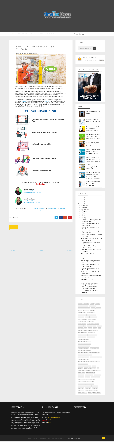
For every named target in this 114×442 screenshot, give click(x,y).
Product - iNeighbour (92, 335)
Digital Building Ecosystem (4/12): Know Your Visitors (90, 229)
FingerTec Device (81, 313)
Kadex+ (95, 329)
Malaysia (80, 331)
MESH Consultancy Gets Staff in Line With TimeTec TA (91, 277)
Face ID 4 (93, 309)
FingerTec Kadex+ (91, 315)
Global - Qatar (91, 322)
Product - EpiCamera (93, 331)
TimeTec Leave (81, 380)
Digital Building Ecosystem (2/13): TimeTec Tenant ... (90, 270)
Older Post (70, 251)
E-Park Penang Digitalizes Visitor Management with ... (89, 292)
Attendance (86, 304)
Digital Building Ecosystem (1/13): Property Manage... (90, 266)
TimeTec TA (47, 102)
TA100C (23, 102)
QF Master (80, 369)
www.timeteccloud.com (38, 210)
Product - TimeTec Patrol (83, 360)
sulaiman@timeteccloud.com (32, 193)
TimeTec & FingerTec (96, 371)
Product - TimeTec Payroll (83, 362)
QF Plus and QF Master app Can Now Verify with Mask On (91, 221)
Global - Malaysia (82, 322)
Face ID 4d (99, 309)
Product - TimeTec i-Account (84, 351)
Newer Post (12, 251)
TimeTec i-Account (95, 378)
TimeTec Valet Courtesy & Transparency (88, 255)
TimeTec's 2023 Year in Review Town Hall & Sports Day (92, 145)
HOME (11, 34)
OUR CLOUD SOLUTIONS (36, 34)
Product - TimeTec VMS (83, 364)
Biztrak (92, 304)
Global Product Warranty (93, 324)
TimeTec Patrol (90, 382)
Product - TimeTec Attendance (84, 344)
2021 (81, 204)
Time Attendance (81, 371)
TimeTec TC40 (80, 391)
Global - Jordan (91, 320)
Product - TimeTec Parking (95, 358)
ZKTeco (89, 393)
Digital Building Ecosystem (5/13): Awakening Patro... (90, 232)
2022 (81, 202)
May (82, 219)
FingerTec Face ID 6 (82, 315)
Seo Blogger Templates (73, 439)
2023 (81, 200)
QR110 (90, 369)
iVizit (86, 329)
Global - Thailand (82, 324)
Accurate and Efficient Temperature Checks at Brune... (90, 247)
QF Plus (85, 369)
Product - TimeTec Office (83, 358)
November (84, 208)
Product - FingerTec (82, 333)
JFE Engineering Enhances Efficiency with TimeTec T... (90, 244)
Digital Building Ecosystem (84, 309)
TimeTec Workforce (82, 393)
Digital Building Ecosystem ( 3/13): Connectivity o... (90, 225)
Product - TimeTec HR (94, 349)
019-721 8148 (28, 201)
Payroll (85, 331)
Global (86, 318)
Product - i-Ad (91, 333)
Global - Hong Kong (82, 320)
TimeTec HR (87, 378)
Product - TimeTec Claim (83, 349)
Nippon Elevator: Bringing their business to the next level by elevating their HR (93, 160)
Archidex (80, 304)
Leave (99, 329)
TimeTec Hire (80, 378)
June (82, 217)
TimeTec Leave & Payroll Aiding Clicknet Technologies (93, 184)
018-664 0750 (28, 192)
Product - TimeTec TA (95, 362)
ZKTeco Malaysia (96, 393)
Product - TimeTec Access (83, 340)
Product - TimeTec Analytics (84, 342)
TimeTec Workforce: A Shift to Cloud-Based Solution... (91, 273)
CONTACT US (51, 34)
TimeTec (88, 371)
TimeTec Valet (88, 391)
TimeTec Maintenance (90, 380)
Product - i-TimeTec (82, 335)
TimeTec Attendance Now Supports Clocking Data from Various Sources (93, 152)
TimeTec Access (81, 373)
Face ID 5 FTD (85, 311)
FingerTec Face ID (90, 313)
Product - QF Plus (81, 338)
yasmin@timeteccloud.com (32, 203)
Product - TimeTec (91, 338)
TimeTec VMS (95, 391)
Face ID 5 (80, 311)
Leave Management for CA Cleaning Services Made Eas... (91, 281)
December (84, 206)
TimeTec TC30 (94, 389)
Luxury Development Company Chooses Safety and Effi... (89, 288)
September (84, 210)
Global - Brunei (93, 318)
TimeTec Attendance (90, 373)
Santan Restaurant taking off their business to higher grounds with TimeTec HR (93, 137)
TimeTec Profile (90, 384)
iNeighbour (80, 329)
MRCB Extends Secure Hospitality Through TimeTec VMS (90, 284)
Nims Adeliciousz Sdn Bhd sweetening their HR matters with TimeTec (93, 129)
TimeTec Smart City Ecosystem (84, 387)
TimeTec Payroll (81, 384)
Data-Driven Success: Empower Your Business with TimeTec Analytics (93, 122)
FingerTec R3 (80, 318)
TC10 (98, 369)
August (83, 213)
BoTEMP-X (98, 304)
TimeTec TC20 (87, 389)
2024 (81, 198)
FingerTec (92, 311)
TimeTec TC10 (80, 389)
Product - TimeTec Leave (83, 353)
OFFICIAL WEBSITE (21, 34)
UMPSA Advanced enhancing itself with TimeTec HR (91, 167)
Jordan (90, 329)
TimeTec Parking (81, 382)
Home (41, 251)
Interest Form (52, 210)
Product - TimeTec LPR (94, 353)
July (82, 214)
